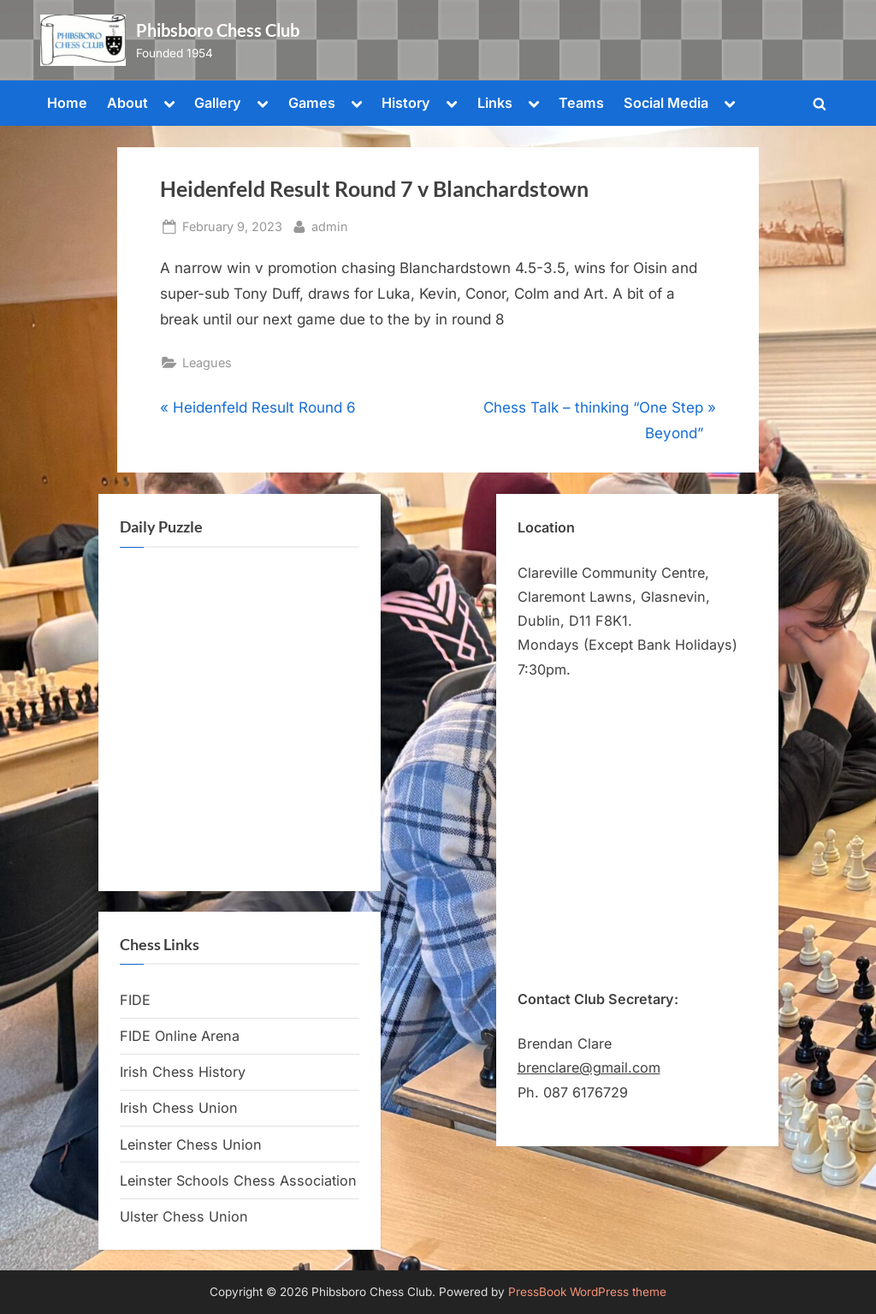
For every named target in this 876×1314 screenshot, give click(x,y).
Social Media (666, 102)
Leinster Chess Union (191, 1144)
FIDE (135, 999)
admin (329, 225)
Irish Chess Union (179, 1107)
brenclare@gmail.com (589, 1067)
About (127, 102)
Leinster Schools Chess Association (238, 1180)
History (406, 102)
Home (67, 102)
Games (311, 102)
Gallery (217, 102)
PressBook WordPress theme (587, 1292)
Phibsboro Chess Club (217, 30)
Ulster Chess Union (184, 1216)
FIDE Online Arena (180, 1035)
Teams (581, 102)
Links (494, 102)
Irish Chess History (183, 1071)
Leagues (207, 362)
